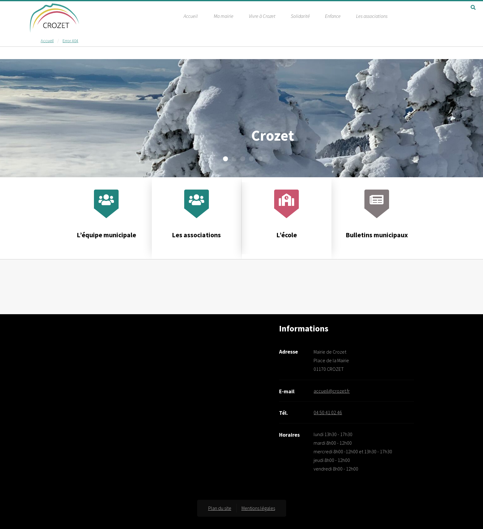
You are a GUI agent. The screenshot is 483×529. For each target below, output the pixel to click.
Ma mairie (223, 16)
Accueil (191, 16)
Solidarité (300, 16)
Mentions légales (258, 508)
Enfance (333, 16)
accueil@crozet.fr (332, 391)
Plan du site (219, 508)
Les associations (372, 16)
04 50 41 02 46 (328, 412)
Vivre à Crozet (262, 16)
